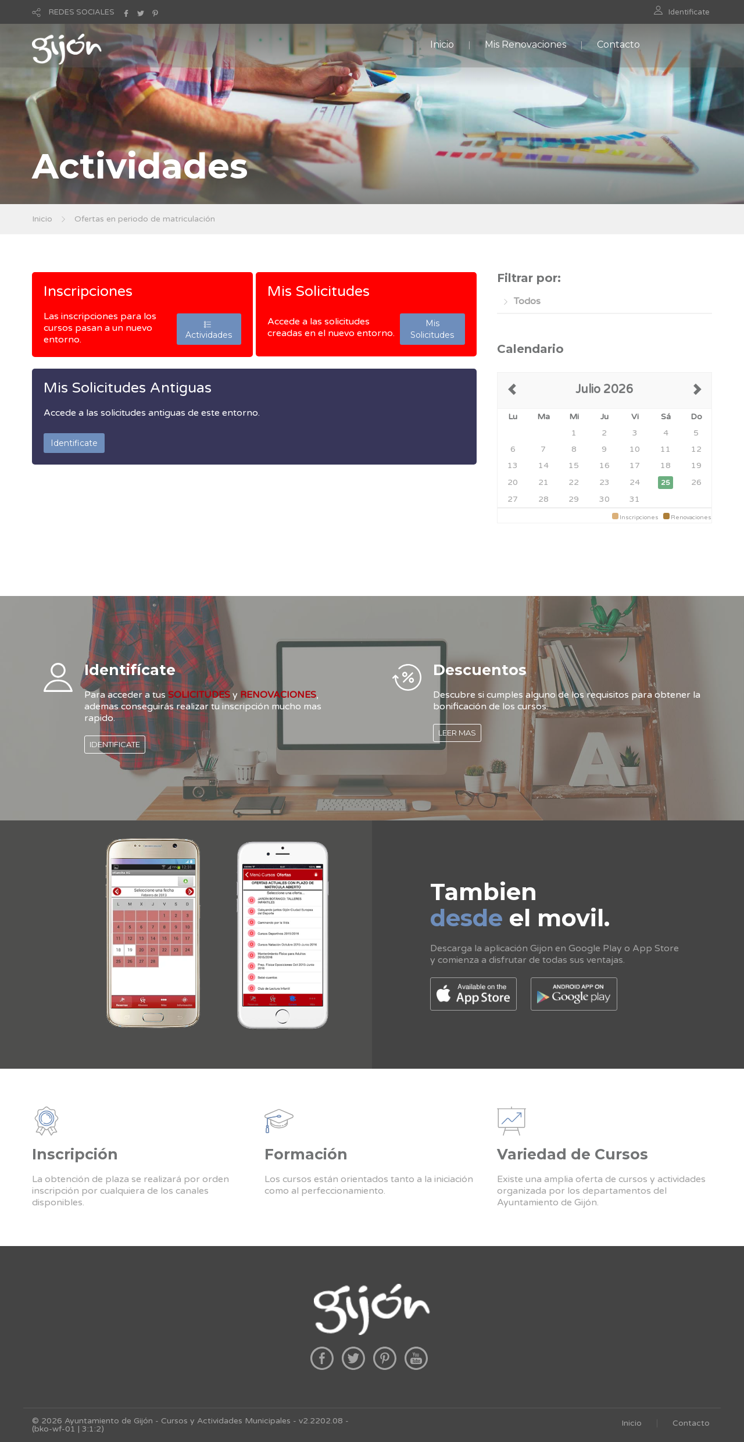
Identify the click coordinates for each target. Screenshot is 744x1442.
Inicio (442, 44)
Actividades (208, 329)
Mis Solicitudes (318, 291)
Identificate (689, 12)
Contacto (618, 44)
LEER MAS (457, 732)
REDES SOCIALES (82, 12)
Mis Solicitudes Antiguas (128, 388)
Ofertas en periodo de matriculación (144, 219)
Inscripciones (88, 291)
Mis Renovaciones (525, 44)
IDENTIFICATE (115, 744)
